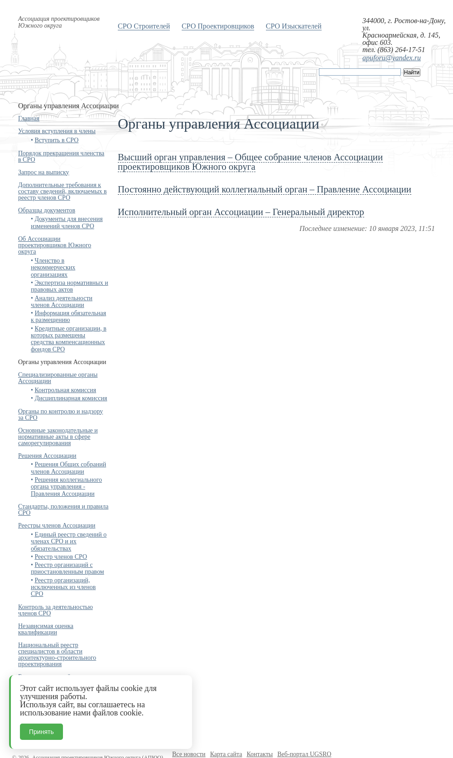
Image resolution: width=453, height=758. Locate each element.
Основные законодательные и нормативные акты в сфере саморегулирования (58, 436)
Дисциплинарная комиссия (70, 398)
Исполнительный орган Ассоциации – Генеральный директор (241, 211)
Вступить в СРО (56, 140)
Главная (28, 118)
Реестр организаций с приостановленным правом (67, 568)
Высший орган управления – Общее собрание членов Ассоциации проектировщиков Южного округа (250, 162)
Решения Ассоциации (47, 455)
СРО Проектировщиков (218, 26)
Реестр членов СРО (60, 556)
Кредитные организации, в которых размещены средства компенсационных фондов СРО (68, 339)
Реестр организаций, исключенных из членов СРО (63, 587)
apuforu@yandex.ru (391, 58)
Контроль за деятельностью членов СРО (55, 610)
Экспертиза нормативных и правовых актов (69, 286)
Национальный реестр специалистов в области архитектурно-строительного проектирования (57, 654)
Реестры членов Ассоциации (57, 525)
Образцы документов (46, 210)
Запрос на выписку (43, 172)
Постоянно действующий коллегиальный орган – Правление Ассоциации (264, 189)
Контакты (259, 754)
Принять (41, 731)
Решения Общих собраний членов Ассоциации (68, 468)
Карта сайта (226, 754)
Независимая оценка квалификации (45, 629)
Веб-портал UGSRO (304, 754)
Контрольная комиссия (65, 390)
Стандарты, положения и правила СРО (63, 509)
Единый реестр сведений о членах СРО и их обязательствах (68, 541)
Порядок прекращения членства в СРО (61, 156)
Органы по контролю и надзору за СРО (60, 414)
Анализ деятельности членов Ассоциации (61, 301)
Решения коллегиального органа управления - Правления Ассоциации (66, 486)
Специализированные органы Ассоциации (57, 377)
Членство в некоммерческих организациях (53, 267)
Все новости (189, 754)
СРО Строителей (144, 26)
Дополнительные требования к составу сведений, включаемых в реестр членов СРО (62, 191)
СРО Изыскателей (294, 26)
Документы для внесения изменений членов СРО (67, 222)
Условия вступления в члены (57, 131)
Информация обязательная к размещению (68, 316)
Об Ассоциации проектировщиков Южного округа (54, 245)
